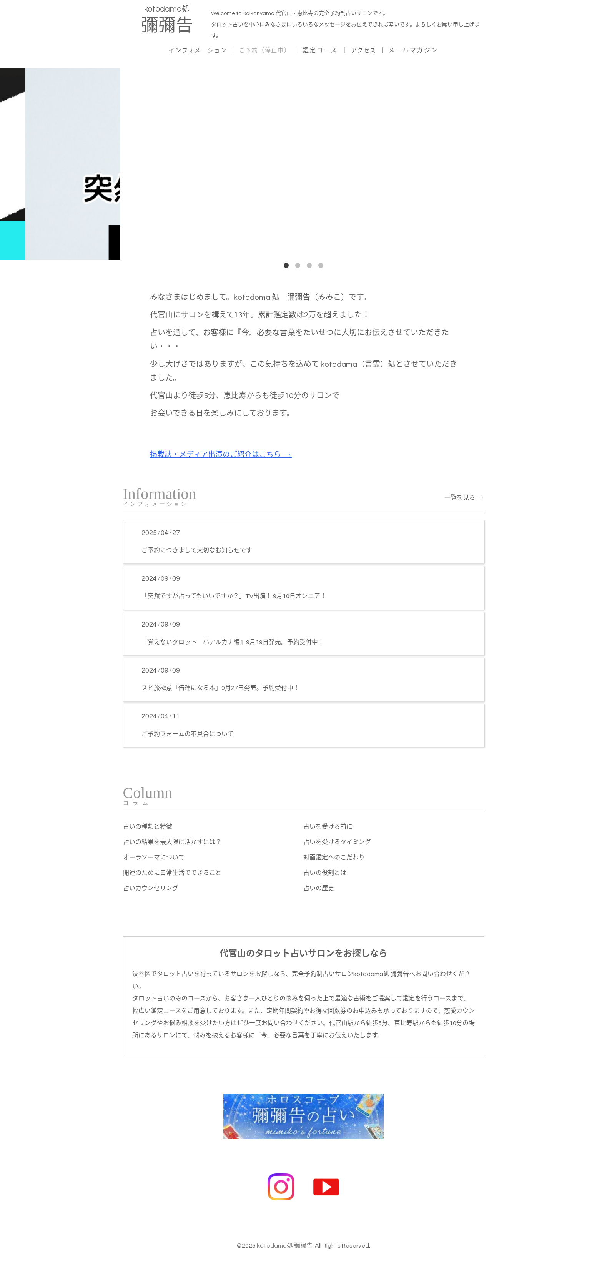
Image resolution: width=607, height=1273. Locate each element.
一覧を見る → (464, 497)
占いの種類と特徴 (147, 827)
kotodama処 (167, 21)
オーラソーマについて (154, 857)
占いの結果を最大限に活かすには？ (172, 842)
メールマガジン (422, 50)
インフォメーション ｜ (197, 50)
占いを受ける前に (328, 827)
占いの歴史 (318, 888)
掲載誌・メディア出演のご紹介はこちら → (224, 454)
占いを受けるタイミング (337, 842)
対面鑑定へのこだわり (334, 857)
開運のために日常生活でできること (172, 873)
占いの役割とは (324, 873)
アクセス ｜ (375, 50)
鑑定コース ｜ (331, 50)
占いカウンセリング (150, 888)
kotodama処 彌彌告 (285, 1241)
